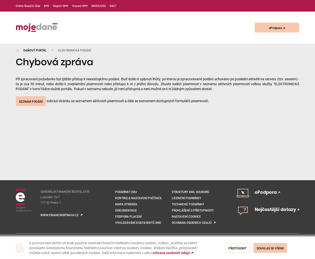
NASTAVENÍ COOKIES (186, 216)
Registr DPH (60, 6)
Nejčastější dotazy (277, 210)
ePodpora (277, 28)
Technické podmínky (188, 204)
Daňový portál (35, 50)
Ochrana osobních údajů (192, 223)
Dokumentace (126, 210)
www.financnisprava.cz (59, 215)
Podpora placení (128, 216)
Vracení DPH (80, 6)
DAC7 (113, 6)
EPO (46, 6)
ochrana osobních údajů (171, 253)
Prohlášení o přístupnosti (192, 210)
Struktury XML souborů (190, 192)
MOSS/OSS (99, 6)
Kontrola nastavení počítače (138, 198)
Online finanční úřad (28, 6)
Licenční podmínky (186, 198)
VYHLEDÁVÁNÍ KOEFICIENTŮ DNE (138, 223)
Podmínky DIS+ (126, 192)
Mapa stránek (126, 204)
